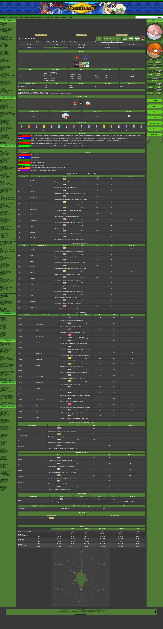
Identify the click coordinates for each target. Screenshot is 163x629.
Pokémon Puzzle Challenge (6, 280)
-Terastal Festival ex (4, 474)
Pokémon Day (3, 82)
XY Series (2, 335)
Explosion (33, 232)
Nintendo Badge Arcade (5, 214)
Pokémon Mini (3, 281)
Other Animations (4, 135)
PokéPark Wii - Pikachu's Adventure (6, 244)
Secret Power (39, 399)
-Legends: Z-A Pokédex (5, 40)
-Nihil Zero (2, 463)
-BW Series (2, 445)
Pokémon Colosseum (5, 260)
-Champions (3, 68)
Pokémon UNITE (4, 160)
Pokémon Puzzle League (6, 287)
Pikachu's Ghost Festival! (6, 393)
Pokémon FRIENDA (4, 311)
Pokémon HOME (4, 169)
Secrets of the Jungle (5, 378)
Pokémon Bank (3, 198)
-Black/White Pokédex (5, 30)
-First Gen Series (4, 450)
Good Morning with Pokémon (7, 134)
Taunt (37, 330)
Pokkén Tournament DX (5, 190)
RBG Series (3, 323)
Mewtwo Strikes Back (5, 344)
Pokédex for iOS (4, 233)
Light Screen (33, 220)
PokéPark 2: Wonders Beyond (7, 225)
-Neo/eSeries (3, 449)
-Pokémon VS (3, 486)
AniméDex (2, 100)
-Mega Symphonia (4, 467)
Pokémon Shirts (4, 85)
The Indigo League (4, 103)
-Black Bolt (2, 423)
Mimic (20, 429)
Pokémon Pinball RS (5, 266)
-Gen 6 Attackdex (4, 50)
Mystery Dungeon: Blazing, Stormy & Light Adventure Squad (8, 242)
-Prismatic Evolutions (5, 428)
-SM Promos (3, 456)
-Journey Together (4, 427)
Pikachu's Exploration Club (6, 395)
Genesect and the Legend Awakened (6, 367)
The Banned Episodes (5, 120)
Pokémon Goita (3, 309)
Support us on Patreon (81, 614)
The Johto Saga (4, 105)
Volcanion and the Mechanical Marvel (7, 373)
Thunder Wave (22, 435)
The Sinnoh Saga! (4, 108)
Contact (21, 17)
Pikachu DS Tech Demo (5, 271)
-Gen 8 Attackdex (4, 52)
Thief (37, 411)
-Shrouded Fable (4, 432)
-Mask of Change (4, 480)
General (99, 38)
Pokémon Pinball (4, 289)
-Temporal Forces (4, 434)
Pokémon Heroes (4, 350)
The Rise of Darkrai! (4, 357)
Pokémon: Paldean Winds (6, 128)
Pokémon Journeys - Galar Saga (7, 113)
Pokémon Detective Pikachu (6, 380)
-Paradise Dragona (4, 477)
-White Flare (3, 425)
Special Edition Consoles (6, 301)
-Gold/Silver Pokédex (5, 27)
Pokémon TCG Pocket (5, 163)
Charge (32, 180)
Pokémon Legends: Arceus (6, 168)
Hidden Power (40, 324)
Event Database (4, 91)
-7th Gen (2, 72)
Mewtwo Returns (4, 348)
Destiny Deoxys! (4, 352)
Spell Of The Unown (4, 347)
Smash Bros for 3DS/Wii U (6, 213)
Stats (118, 38)
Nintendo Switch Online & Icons (7, 307)
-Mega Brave (3, 466)
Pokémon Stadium (4, 292)
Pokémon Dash (3, 263)
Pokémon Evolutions (5, 126)
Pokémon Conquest (4, 224)
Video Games (8, 145)
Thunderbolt (39, 359)
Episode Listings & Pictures (6, 99)
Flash (37, 417)
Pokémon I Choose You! (5, 374)
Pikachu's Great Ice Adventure (7, 396)
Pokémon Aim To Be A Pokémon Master (7, 115)
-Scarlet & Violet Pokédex (6, 39)
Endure (20, 470)
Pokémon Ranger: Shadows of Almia (7, 250)
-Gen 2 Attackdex (4, 45)
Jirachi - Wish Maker (5, 351)
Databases (8, 20)
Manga (8, 314)
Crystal (1, 278)
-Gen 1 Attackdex (4, 44)
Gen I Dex (107, 47)
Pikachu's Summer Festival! (6, 391)
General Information (4, 316)
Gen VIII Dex (56, 45)
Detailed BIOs (3, 319)
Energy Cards (3, 413)
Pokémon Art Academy (5, 202)
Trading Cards (8, 407)
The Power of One (4, 345)
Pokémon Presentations (5, 83)
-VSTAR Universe (4, 485)
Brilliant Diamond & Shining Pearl (7, 167)
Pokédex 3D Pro (4, 228)
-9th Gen (2, 69)
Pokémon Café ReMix (5, 158)
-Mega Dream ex (4, 464)
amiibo (1, 305)
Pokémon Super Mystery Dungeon (8, 207)
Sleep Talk (21, 482)
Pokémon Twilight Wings (5, 124)
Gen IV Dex (30, 47)
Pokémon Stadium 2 (4, 279)
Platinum (2, 236)
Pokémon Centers (4, 74)
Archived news (3, 23)
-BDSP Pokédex (4, 36)
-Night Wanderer (4, 479)
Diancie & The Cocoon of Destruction (6, 369)
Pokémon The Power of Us (6, 375)
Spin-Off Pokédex (4, 59)
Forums (15, 17)
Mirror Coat (33, 238)
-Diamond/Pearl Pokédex (6, 29)
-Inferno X (2, 465)
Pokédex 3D (3, 227)
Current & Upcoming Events (6, 90)
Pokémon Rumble (4, 240)
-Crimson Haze (3, 481)
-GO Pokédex (3, 38)
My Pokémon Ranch (4, 254)
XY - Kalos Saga (4, 111)
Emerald (2, 259)
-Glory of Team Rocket (5, 471)
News (1, 22)
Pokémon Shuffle (4, 205)
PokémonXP (3, 76)
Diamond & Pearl (4, 235)
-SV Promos (3, 453)
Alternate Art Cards (4, 414)
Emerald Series (3, 328)
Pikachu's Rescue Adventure (6, 386)
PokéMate (2, 274)
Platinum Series (3, 331)
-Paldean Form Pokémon (6, 95)
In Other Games (4, 299)
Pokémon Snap (3, 288)
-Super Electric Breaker (5, 475)
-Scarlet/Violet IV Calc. (5, 66)
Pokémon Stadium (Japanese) (7, 290)
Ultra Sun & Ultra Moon (5, 183)
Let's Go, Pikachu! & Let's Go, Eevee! (7, 185)
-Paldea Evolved (4, 440)
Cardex (1, 62)
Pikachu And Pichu (4, 387)
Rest (37, 405)
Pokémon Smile (3, 175)
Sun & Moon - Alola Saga (6, 112)
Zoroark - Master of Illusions (6, 360)
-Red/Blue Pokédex (4, 25)
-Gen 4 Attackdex (4, 47)
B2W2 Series (3, 334)
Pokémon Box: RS (4, 265)
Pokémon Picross (4, 209)
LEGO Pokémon (4, 84)
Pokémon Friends (4, 155)
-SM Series (2, 443)
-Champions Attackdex (5, 54)
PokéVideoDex (3, 133)
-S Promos (2, 489)
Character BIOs (3, 318)
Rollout (32, 215)
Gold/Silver (2, 277)
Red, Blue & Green (4, 285)
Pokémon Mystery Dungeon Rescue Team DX (6, 174)
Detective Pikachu (4, 191)
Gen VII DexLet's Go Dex (81, 45)
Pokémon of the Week (5, 67)
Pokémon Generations (5, 123)
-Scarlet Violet (3, 441)
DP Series (2, 329)
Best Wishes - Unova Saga (6, 109)
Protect (38, 342)
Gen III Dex (56, 47)
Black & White (3, 217)
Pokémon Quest (4, 192)
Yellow (1, 286)
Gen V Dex (132, 45)
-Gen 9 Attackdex (4, 53)
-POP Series (3, 458)
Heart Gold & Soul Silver (5, 237)
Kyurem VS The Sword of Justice (7, 364)
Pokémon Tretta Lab (4, 220)
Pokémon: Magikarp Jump (6, 188)
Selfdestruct (33, 209)
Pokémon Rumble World (5, 206)
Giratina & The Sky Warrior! (6, 358)
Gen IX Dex (30, 45)
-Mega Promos (3, 452)
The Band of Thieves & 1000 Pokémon (6, 204)
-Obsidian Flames (4, 438)
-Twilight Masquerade (5, 433)
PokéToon (2, 129)
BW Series (2, 333)
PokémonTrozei (3, 270)
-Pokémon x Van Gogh (5, 81)
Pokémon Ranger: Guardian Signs (8, 239)
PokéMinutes (3, 131)
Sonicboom (33, 197)
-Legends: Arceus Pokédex (6, 37)
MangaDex (2, 317)
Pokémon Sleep (4, 161)
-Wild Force (2, 482)
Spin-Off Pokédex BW (5, 61)
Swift (31, 226)
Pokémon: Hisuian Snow (5, 127)
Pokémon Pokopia (4, 154)
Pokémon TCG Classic (5, 417)
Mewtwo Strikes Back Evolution (7, 377)
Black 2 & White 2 (4, 218)
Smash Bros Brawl (4, 255)
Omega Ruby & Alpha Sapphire (7, 197)
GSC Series (3, 325)
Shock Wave (39, 382)
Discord (27, 17)
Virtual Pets (2, 304)
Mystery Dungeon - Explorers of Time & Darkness (7, 252)
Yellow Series (3, 324)
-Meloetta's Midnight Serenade (7, 365)
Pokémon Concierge (5, 137)
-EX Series (2, 448)
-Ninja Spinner (3, 462)
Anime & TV (8, 97)
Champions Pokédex (60, 17)
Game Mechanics (4, 65)
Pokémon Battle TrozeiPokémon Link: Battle (7, 200)
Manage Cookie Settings (99, 610)
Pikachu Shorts (8, 383)
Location (105, 38)
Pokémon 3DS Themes (5, 302)
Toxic (37, 319)
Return (37, 371)
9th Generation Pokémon (6, 92)
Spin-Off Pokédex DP (5, 60)
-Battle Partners (3, 473)
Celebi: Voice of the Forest (6, 349)
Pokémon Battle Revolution (6, 245)
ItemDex (2, 55)
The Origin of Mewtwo (5, 343)
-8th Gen (2, 70)
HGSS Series (3, 332)
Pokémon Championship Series (7, 75)
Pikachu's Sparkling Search (6, 397)
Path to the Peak (4, 130)
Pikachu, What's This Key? (6, 402)
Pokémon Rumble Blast (5, 226)
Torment (38, 388)
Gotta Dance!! (3, 390)
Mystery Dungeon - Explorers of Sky (7, 247)
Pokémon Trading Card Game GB (8, 293)
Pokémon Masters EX (5, 159)
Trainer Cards (3, 412)
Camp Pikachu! (3, 389)
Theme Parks (3, 87)
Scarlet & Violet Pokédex (46, 17)
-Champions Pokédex (5, 42)
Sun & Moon (3, 182)
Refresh (20, 500)
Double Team (39, 376)
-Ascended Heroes (4, 420)
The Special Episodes (5, 119)
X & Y (1, 196)
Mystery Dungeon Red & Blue (7, 269)
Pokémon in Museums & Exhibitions (5, 79)
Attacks (112, 38)
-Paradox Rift (3, 436)
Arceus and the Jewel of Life (6, 359)
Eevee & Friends (4, 401)
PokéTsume (3, 143)
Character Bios (3, 101)
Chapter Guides (3, 320)
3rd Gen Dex (137, 38)
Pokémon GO (3, 157)
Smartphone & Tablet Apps (6, 303)
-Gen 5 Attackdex (4, 49)
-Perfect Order (3, 419)
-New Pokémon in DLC (5, 94)
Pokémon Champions (5, 153)
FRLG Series (3, 327)
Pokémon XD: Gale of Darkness (7, 262)
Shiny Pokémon (3, 121)
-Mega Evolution (4, 422)
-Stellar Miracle (3, 478)
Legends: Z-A (3, 152)
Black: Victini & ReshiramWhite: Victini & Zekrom (7, 362)
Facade (38, 394)
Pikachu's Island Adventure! (6, 394)
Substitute (21, 446)
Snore (20, 465)
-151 (1, 437)
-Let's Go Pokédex (4, 34)
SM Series (2, 338)
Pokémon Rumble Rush (5, 189)
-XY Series (2, 444)
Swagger (20, 476)
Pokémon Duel (3, 212)
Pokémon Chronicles (5, 118)
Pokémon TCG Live (4, 180)
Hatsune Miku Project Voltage (7, 77)
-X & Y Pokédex (3, 31)
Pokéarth (70, 17)
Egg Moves (125, 38)
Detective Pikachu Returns (6, 162)
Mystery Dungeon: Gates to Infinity (8, 222)
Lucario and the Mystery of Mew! (7, 353)
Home (10, 17)
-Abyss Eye (2, 460)
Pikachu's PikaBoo (4, 388)
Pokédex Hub (34, 17)
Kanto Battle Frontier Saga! (6, 107)
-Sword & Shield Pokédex (6, 35)
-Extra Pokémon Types (5, 411)
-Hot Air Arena (3, 472)
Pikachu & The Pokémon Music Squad (7, 404)
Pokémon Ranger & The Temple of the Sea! (8, 355)
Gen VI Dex (107, 45)
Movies (8, 340)
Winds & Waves (3, 148)
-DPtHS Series (3, 447)
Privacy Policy (87, 610)
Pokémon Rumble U (4, 221)
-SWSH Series (3, 442)
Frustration (39, 353)
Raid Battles (3, 415)
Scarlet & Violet (3, 151)
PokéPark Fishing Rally (5, 272)
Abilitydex (2, 58)
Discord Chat (3, 89)
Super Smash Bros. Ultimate (6, 194)
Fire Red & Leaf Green (5, 258)
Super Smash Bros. (4, 294)
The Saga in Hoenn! (4, 106)
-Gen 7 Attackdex (4, 51)
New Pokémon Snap (5, 177)
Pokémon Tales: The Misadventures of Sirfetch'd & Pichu (7, 140)
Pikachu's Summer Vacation (6, 384)
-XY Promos (3, 457)
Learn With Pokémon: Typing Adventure (6, 230)
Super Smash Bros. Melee (6, 282)
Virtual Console (3, 300)
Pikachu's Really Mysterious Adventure (6, 399)
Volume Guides (3, 321)
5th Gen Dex (131, 38)
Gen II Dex (81, 47)
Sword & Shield (3, 166)
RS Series (2, 326)
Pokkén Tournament (4, 211)
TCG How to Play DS (5, 232)
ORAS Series (3, 336)
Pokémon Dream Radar (5, 219)
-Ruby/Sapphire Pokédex (6, 28)
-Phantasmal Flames (5, 421)
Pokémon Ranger (4, 267)
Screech (32, 191)
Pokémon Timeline (4, 73)
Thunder (38, 365)
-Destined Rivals (4, 426)
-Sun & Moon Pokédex (5, 32)
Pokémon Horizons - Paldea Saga (8, 116)
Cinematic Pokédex (4, 64)
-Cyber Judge (3, 483)
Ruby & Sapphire (4, 257)
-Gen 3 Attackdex (4, 46)
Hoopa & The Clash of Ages (6, 371)
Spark (32, 203)
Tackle (32, 186)
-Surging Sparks (4, 429)
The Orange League (4, 104)
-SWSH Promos (4, 455)
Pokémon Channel (4, 264)
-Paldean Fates (3, 435)
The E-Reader (3, 273)
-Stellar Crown (3, 430)
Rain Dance (39, 347)
